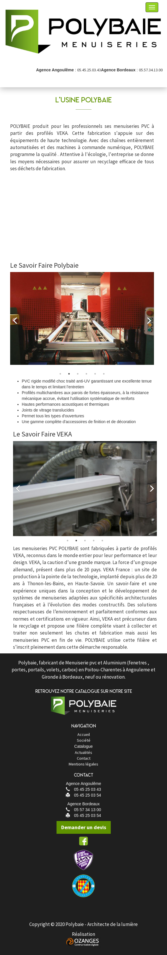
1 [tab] (60, 380)
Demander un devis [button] (85, 827)
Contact (83, 766)
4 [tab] (86, 380)
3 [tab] (78, 380)
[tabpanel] (82, 325)
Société (83, 748)
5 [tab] (95, 380)
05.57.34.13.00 (151, 70)
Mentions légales (83, 772)
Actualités (83, 761)
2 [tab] (69, 380)
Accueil (83, 742)
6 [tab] (104, 380)
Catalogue (83, 755)
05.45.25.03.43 (89, 70)
